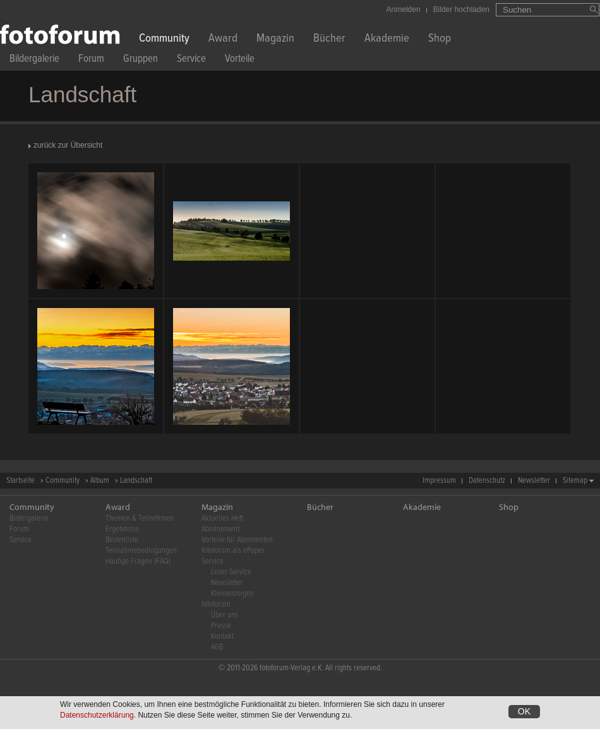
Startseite (20, 480)
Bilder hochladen (461, 9)
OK (524, 711)
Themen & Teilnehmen (139, 518)
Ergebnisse (122, 529)
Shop (439, 39)
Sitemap (575, 480)
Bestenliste (121, 540)
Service (191, 60)
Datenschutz (487, 480)
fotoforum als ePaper (233, 550)
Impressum (439, 480)
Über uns (224, 615)
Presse (221, 625)
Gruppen (140, 60)
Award (222, 39)
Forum (91, 60)
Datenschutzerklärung (97, 715)
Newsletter (534, 480)
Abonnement (220, 529)
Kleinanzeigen (232, 593)
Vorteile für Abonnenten (237, 540)
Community (164, 39)
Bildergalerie (34, 60)
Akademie (386, 39)
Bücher (329, 39)
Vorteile (240, 60)
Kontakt (222, 636)
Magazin (275, 39)
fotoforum (216, 604)
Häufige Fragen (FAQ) (138, 561)
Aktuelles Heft (222, 518)
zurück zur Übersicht (67, 145)
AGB (217, 647)
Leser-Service (231, 572)
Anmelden (404, 9)
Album (99, 480)
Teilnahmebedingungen (141, 550)
